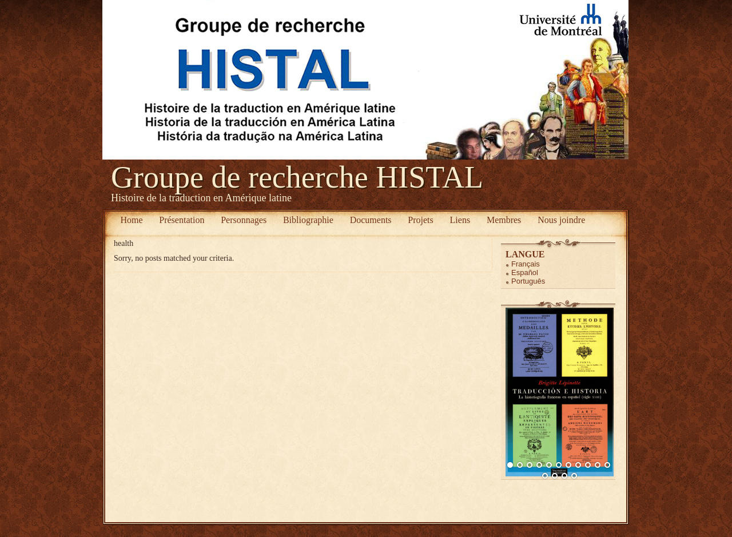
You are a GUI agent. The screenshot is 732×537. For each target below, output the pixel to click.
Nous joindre (561, 220)
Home (131, 220)
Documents (371, 220)
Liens (460, 220)
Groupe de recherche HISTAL (297, 177)
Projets (420, 220)
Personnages (243, 220)
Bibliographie (308, 220)
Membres (504, 220)
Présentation (181, 220)
